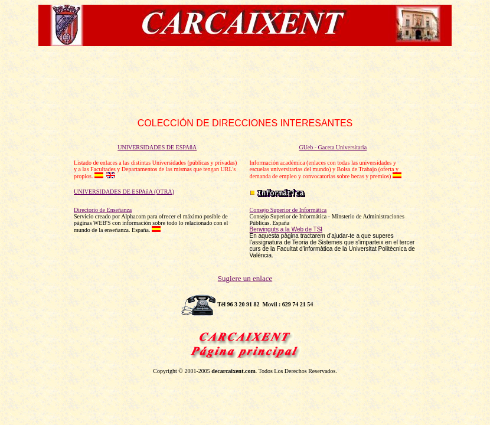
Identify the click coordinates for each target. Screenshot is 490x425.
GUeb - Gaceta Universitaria (333, 147)
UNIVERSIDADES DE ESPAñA (157, 147)
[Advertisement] (245, 82)
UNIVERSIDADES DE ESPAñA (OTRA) (124, 191)
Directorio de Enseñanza (103, 210)
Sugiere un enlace (245, 278)
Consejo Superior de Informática (288, 210)
